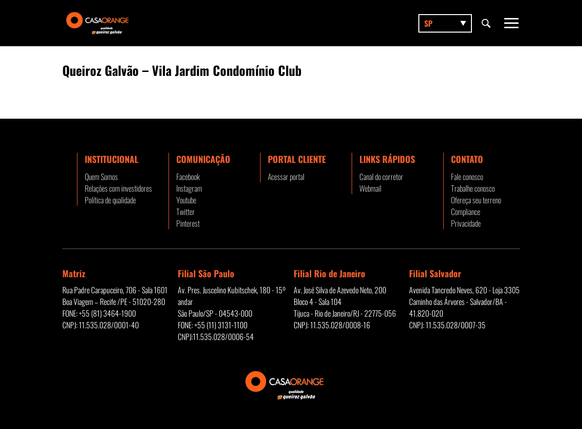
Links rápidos (387, 159)
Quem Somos (101, 176)
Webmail (370, 188)
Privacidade (466, 223)
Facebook (188, 176)
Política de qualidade (110, 200)
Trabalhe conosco (473, 188)
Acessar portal (286, 176)
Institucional (111, 159)
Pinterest (188, 223)
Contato (467, 159)
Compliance (465, 211)
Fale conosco (467, 176)
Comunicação (203, 159)
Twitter (185, 211)
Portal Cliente (297, 159)
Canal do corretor (381, 176)
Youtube (186, 200)
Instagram (189, 188)
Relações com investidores (118, 188)
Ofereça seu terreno (476, 200)
